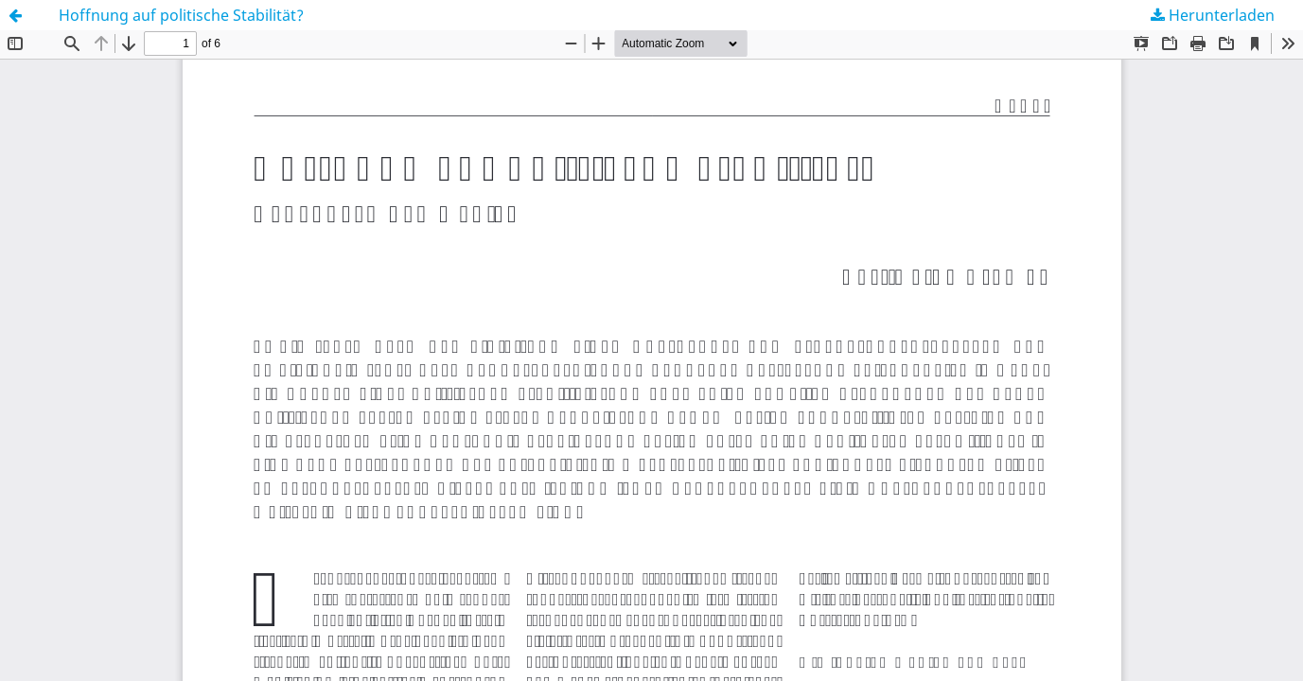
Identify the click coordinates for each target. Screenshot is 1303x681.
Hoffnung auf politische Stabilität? (181, 15)
